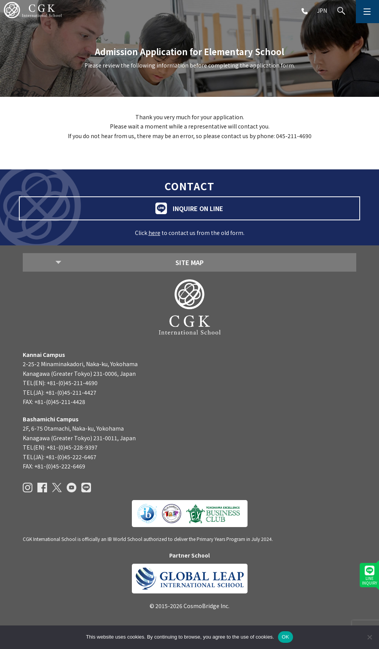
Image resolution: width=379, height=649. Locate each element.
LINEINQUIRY (369, 576)
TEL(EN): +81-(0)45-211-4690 (60, 383)
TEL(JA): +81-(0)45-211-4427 (59, 392)
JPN (322, 10)
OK (285, 637)
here (154, 233)
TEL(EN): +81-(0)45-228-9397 (60, 447)
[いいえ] (369, 637)
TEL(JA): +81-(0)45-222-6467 (59, 457)
